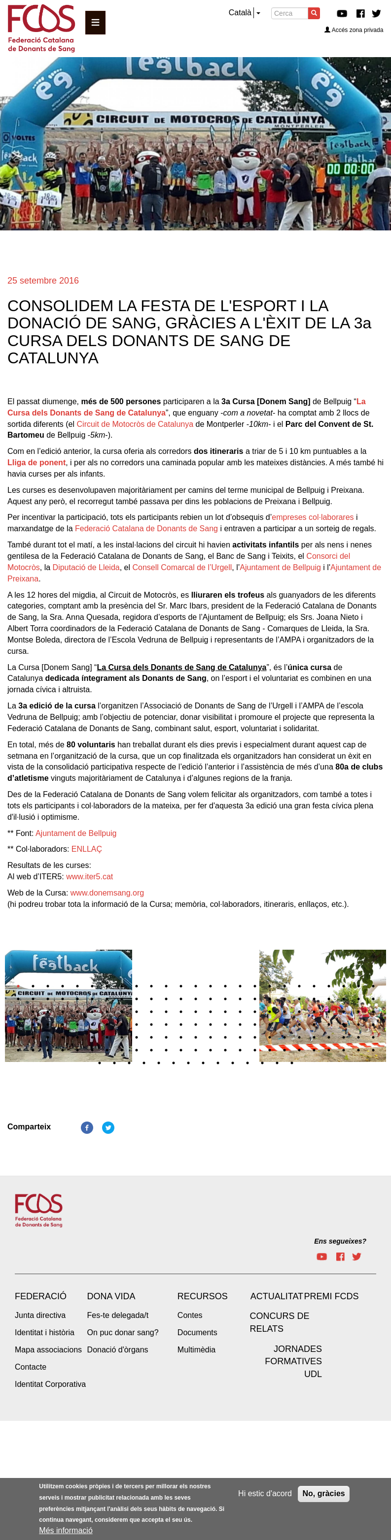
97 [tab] (329, 1024)
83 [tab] (122, 1024)
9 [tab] (137, 986)
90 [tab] (225, 1024)
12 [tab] (181, 986)
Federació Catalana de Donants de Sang (146, 528)
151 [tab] (100, 1063)
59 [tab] (137, 1012)
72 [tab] (329, 1012)
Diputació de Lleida (86, 567)
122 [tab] (329, 1037)
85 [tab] (151, 1024)
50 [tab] (373, 999)
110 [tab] (151, 1037)
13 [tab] (196, 986)
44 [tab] (284, 999)
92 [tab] (255, 1024)
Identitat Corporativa (50, 1384)
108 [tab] (122, 1037)
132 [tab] (107, 1050)
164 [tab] (292, 1063)
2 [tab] (33, 986)
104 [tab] (63, 1037)
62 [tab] (181, 1012)
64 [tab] (210, 1012)
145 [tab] (299, 1050)
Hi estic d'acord (265, 1493)
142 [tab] (255, 1050)
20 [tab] (299, 986)
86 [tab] (166, 1024)
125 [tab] (373, 1037)
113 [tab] (196, 1037)
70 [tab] (299, 1012)
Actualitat (276, 1296)
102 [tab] (33, 1037)
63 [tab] (196, 1012)
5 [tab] (77, 986)
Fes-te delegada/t (118, 1315)
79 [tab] (63, 1024)
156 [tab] (173, 1063)
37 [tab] (181, 999)
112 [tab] (181, 1037)
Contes (190, 1315)
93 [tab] (270, 1024)
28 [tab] (48, 999)
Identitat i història (44, 1332)
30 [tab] (77, 999)
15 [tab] (225, 986)
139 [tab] (210, 1050)
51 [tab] (18, 1012)
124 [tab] (358, 1037)
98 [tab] (344, 1024)
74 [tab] (358, 1012)
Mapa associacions (48, 1350)
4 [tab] (63, 986)
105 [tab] (77, 1037)
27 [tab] (33, 999)
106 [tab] (92, 1037)
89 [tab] (210, 1024)
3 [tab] (48, 986)
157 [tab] (188, 1063)
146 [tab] (314, 1050)
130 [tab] (77, 1050)
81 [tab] (92, 1024)
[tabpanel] (195, 953)
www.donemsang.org (107, 893)
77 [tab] (33, 1024)
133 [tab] (122, 1050)
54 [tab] (63, 1012)
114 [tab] (210, 1037)
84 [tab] (137, 1024)
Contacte (30, 1367)
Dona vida (111, 1296)
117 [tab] (255, 1037)
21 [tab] (314, 986)
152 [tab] (114, 1063)
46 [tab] (314, 999)
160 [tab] (233, 1063)
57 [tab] (107, 1012)
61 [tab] (166, 1012)
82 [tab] (107, 1024)
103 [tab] (48, 1037)
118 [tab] (270, 1037)
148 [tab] (344, 1050)
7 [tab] (107, 986)
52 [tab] (33, 1012)
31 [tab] (92, 999)
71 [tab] (314, 1012)
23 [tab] (344, 986)
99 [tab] (358, 1024)
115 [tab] (225, 1037)
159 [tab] (218, 1063)
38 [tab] (196, 999)
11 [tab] (166, 986)
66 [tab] (240, 1012)
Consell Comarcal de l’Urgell (182, 567)
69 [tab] (284, 1012)
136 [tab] (166, 1050)
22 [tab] (329, 986)
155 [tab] (159, 1063)
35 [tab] (151, 999)
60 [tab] (151, 1012)
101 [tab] (18, 1037)
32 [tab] (107, 999)
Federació (41, 1296)
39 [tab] (210, 999)
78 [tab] (48, 1024)
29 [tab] (63, 999)
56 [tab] (92, 1012)
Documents (197, 1332)
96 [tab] (314, 1024)
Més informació (65, 1530)
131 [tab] (92, 1050)
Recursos (203, 1296)
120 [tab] (299, 1037)
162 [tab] (262, 1063)
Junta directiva (40, 1315)
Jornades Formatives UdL (293, 1361)
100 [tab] (373, 1024)
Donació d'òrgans (117, 1350)
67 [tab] (255, 1012)
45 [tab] (299, 999)
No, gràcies (323, 1493)
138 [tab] (196, 1050)
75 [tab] (373, 1012)
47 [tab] (329, 999)
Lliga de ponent (36, 462)
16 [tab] (240, 986)
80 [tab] (77, 1024)
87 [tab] (181, 1024)
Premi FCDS (331, 1296)
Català (240, 12)
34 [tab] (137, 999)
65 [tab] (225, 1012)
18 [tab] (270, 986)
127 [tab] (33, 1050)
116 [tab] (240, 1037)
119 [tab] (284, 1037)
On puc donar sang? (123, 1332)
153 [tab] (129, 1063)
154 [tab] (144, 1063)
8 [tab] (122, 986)
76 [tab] (18, 1024)
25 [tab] (373, 986)
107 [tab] (107, 1037)
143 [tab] (270, 1050)
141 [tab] (240, 1050)
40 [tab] (225, 999)
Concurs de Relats (279, 1322)
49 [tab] (358, 999)
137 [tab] (181, 1050)
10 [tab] (151, 986)
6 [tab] (92, 986)
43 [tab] (270, 999)
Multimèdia (196, 1350)
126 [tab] (18, 1050)
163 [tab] (277, 1063)
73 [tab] (344, 1012)
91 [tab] (240, 1024)
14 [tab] (210, 986)
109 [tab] (137, 1037)
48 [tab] (344, 999)
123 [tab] (344, 1037)
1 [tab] (18, 986)
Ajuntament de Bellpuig (280, 567)
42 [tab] (255, 999)
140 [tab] (225, 1050)
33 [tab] (122, 999)
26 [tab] (18, 999)
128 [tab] (48, 1050)
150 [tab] (373, 1050)
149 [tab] (358, 1050)
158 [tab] (203, 1063)
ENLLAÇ (86, 849)
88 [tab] (196, 1024)
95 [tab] (299, 1024)
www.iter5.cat (89, 876)
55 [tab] (77, 1012)
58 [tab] (122, 1012)
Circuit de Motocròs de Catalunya (135, 424)
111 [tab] (166, 1037)
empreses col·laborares (313, 517)
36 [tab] (166, 999)
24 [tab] (358, 986)
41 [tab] (240, 999)
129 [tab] (63, 1050)
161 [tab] (247, 1063)
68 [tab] (270, 1012)
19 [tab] (284, 986)
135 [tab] (151, 1050)
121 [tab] (314, 1037)
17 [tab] (255, 986)
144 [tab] (284, 1050)
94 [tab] (284, 1024)
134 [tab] (137, 1050)
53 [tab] (48, 1012)
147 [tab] (329, 1050)
